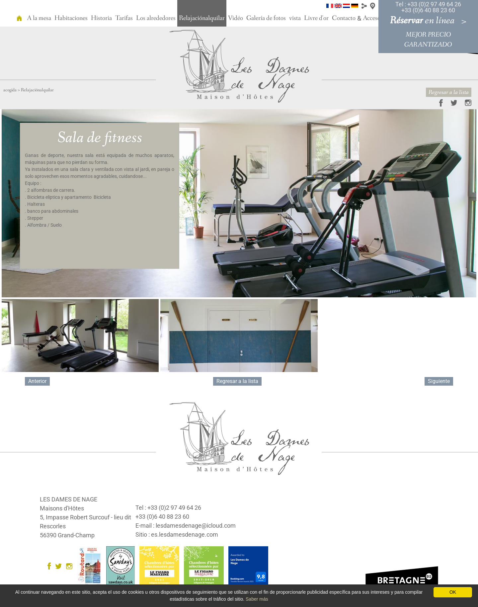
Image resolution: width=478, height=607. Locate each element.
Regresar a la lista (449, 92)
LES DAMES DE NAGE (68, 499)
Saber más (257, 599)
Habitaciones (71, 18)
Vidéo (235, 18)
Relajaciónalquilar (202, 18)
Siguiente (439, 381)
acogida (10, 90)
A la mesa (39, 18)
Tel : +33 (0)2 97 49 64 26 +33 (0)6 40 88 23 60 (428, 7)
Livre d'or (316, 18)
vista (295, 18)
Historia (101, 18)
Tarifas (124, 18)
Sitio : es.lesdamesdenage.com (176, 534)
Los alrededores (156, 18)
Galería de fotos (266, 18)
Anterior (37, 381)
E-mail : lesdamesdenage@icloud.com (185, 525)
